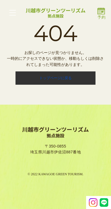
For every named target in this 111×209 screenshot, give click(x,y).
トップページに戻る (55, 78)
